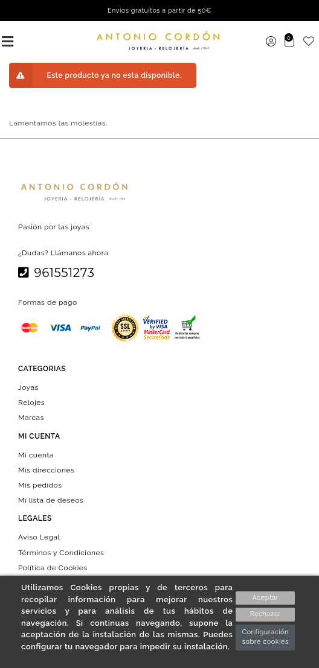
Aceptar (266, 598)
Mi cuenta (36, 454)
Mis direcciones (46, 469)
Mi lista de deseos (50, 500)
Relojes (31, 402)
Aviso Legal (39, 537)
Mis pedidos (40, 485)
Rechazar (265, 614)
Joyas (28, 387)
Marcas (31, 417)
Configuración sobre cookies (265, 637)
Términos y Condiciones (61, 552)
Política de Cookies (53, 567)
